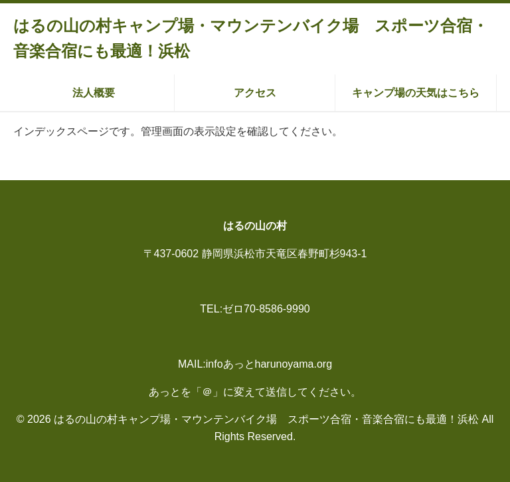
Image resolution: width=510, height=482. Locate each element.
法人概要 (93, 92)
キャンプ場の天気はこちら (415, 92)
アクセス (255, 92)
